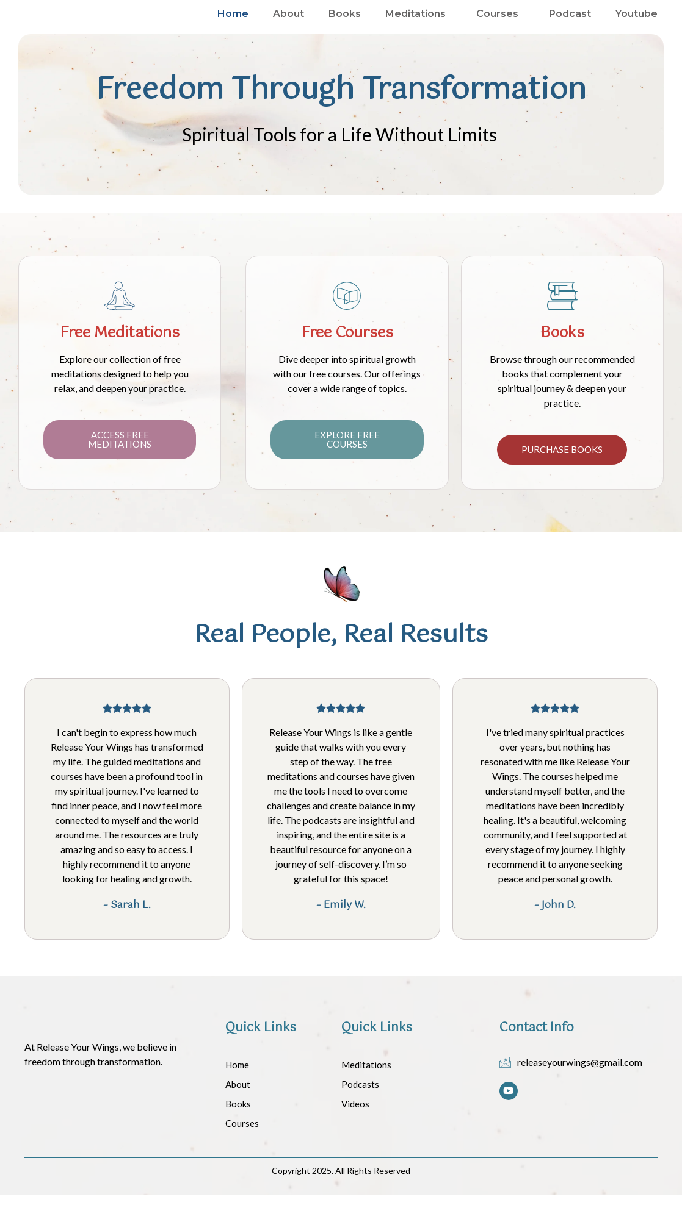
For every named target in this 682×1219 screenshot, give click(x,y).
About (288, 26)
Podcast (570, 26)
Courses (500, 26)
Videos (355, 1127)
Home (232, 26)
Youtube (636, 26)
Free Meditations (120, 357)
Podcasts (360, 1108)
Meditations (418, 26)
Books (344, 26)
